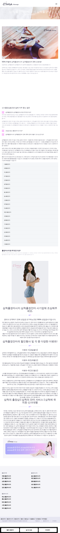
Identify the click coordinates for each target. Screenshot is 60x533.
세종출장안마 (7, 169)
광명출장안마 (7, 227)
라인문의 (47, 530)
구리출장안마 (7, 231)
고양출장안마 (7, 205)
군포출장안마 (7, 236)
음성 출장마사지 (35, 486)
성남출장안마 (7, 249)
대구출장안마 (7, 178)
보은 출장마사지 (35, 494)
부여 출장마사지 (6, 518)
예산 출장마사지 (6, 507)
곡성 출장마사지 (6, 494)
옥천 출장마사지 (35, 488)
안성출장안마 (7, 214)
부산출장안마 (7, 173)
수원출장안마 (7, 254)
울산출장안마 (7, 196)
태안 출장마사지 (6, 512)
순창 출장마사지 (6, 491)
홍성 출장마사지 (6, 509)
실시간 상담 (29, 530)
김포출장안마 (7, 240)
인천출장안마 (7, 182)
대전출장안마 (7, 191)
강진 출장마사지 (6, 497)
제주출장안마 (7, 209)
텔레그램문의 (10, 530)
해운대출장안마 (8, 218)
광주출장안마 (7, 187)
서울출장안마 (7, 164)
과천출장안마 (7, 223)
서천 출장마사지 (6, 515)
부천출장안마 (7, 245)
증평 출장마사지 (35, 491)
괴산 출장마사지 (35, 497)
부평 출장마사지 (6, 486)
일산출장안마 (7, 200)
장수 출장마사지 (6, 488)
